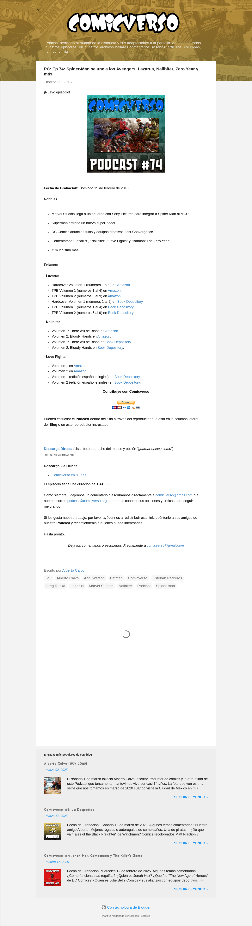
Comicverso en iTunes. (69, 475)
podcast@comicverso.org (87, 501)
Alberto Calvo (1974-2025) (65, 764)
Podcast (144, 586)
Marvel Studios (101, 586)
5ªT (48, 578)
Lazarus (77, 586)
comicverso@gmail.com (174, 495)
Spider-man (165, 586)
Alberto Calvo (68, 578)
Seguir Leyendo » (191, 797)
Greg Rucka (55, 586)
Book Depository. (130, 302)
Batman (116, 578)
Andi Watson (94, 578)
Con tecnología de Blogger (126, 907)
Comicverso (137, 578)
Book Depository (120, 307)
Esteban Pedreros (167, 578)
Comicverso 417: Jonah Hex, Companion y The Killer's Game (93, 856)
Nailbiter (125, 586)
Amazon (123, 285)
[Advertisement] (126, 710)
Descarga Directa (58, 449)
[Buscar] (213, 10)
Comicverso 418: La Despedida (69, 810)
